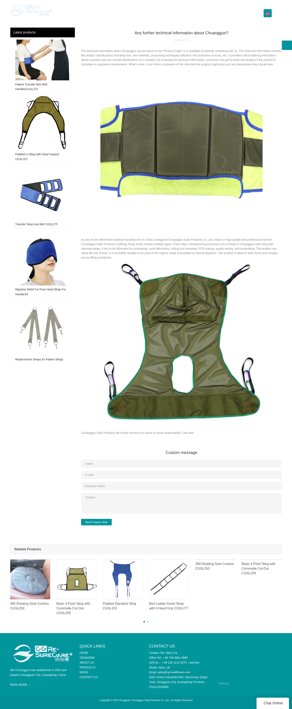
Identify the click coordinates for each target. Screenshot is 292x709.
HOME (134, 13)
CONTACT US (245, 13)
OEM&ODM (152, 13)
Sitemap (224, 683)
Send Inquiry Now (96, 522)
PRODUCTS (195, 13)
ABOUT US (173, 13)
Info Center (219, 13)
